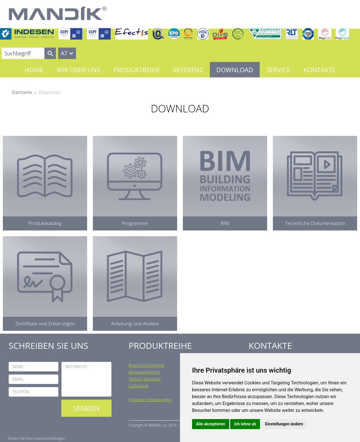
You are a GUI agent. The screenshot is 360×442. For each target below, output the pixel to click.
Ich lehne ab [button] (245, 424)
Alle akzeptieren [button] (210, 424)
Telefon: (21, 391)
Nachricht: (76, 366)
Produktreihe (137, 69)
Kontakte (319, 69)
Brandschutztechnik (147, 365)
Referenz (188, 69)
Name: (18, 366)
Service (278, 69)
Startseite (21, 92)
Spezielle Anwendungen (150, 399)
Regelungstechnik (144, 372)
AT (64, 53)
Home (34, 69)
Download (234, 69)
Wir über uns (78, 69)
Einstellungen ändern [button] (284, 424)
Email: (18, 379)
